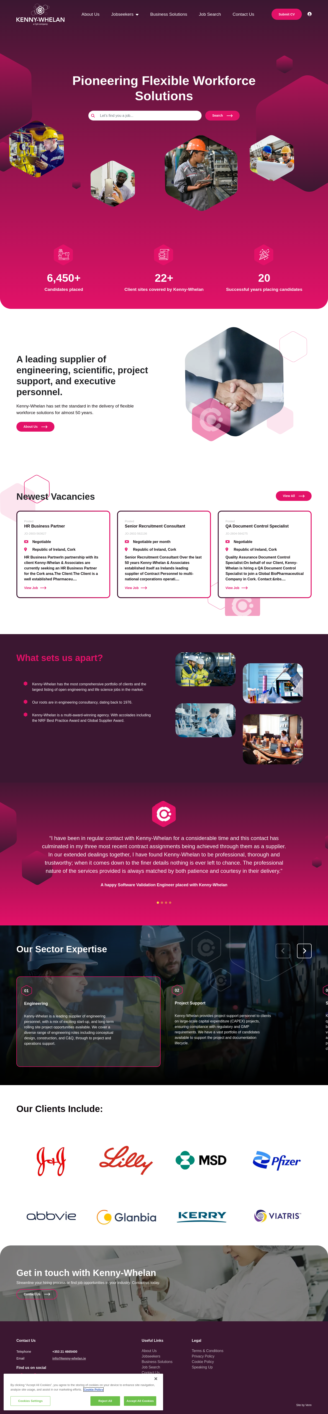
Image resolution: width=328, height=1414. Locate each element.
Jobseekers (123, 14)
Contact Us (243, 14)
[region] (83, 1392)
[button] (304, 951)
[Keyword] (149, 115)
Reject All (105, 1401)
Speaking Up (202, 1367)
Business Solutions (168, 14)
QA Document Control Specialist (257, 526)
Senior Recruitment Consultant (155, 526)
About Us (91, 14)
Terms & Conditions (207, 1351)
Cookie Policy (203, 1362)
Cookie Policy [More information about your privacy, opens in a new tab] (93, 1389)
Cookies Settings (30, 1401)
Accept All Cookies (140, 1401)
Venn (308, 1405)
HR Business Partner (44, 526)
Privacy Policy (203, 1356)
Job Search (210, 14)
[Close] (156, 1379)
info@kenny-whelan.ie (69, 1358)
